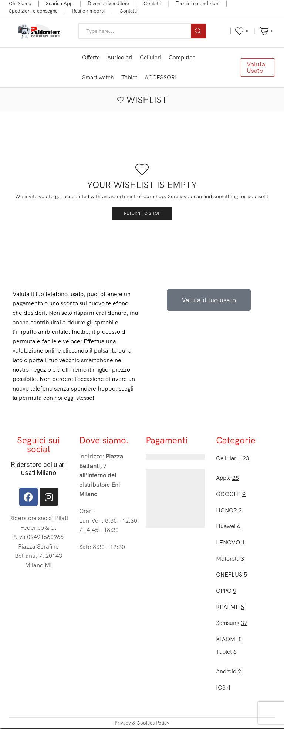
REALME (230, 607)
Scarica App (59, 3)
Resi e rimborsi (88, 11)
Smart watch (98, 77)
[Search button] (198, 31)
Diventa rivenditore (108, 3)
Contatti (152, 3)
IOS (223, 688)
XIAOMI (229, 639)
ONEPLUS (231, 574)
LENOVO (230, 542)
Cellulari (150, 57)
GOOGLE (231, 494)
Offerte (91, 57)
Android (228, 671)
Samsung (232, 623)
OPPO (226, 591)
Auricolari (119, 57)
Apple (227, 477)
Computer (182, 57)
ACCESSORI (161, 77)
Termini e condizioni (197, 3)
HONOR (229, 510)
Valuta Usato (256, 67)
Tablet (129, 77)
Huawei (228, 526)
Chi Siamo (20, 3)
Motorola (230, 558)
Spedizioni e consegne (33, 11)
